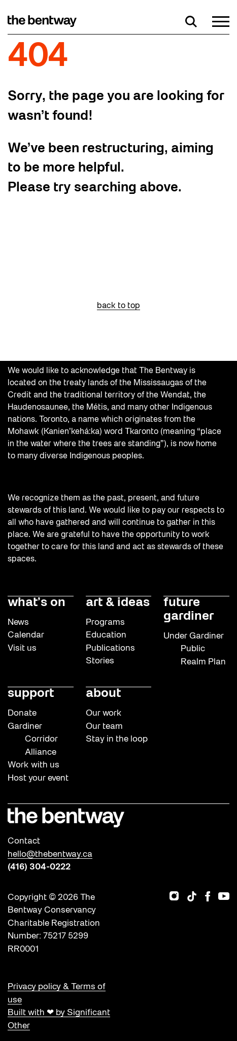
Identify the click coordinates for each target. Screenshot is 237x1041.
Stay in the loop (117, 739)
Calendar (26, 635)
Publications (110, 648)
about (103, 693)
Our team (104, 726)
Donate (22, 713)
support (31, 693)
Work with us (33, 765)
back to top (118, 306)
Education (106, 635)
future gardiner (188, 609)
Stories (100, 661)
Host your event (38, 778)
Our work (104, 713)
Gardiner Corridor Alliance (33, 739)
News (18, 622)
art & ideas (118, 603)
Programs (105, 622)
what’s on (36, 603)
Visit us (22, 648)
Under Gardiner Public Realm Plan (194, 649)
